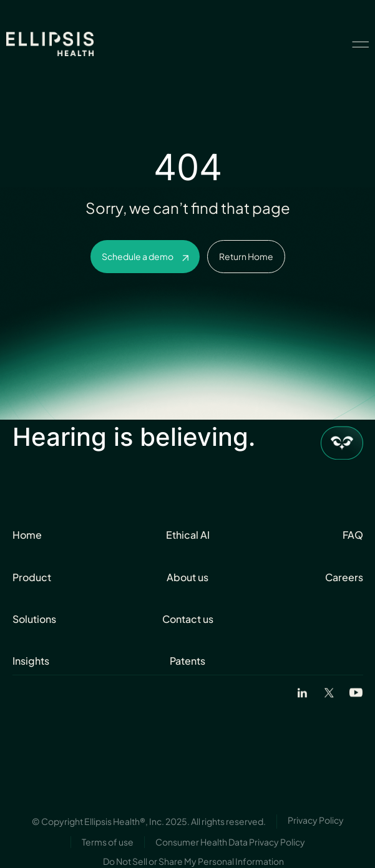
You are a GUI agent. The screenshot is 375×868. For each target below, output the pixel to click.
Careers (344, 577)
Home (27, 534)
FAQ (353, 534)
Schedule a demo (137, 256)
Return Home (246, 256)
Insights (30, 660)
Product (31, 577)
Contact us (187, 618)
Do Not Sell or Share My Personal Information (193, 861)
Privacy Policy (316, 820)
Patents (187, 660)
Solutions (34, 618)
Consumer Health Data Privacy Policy (230, 841)
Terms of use (108, 841)
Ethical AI (188, 534)
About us (187, 577)
